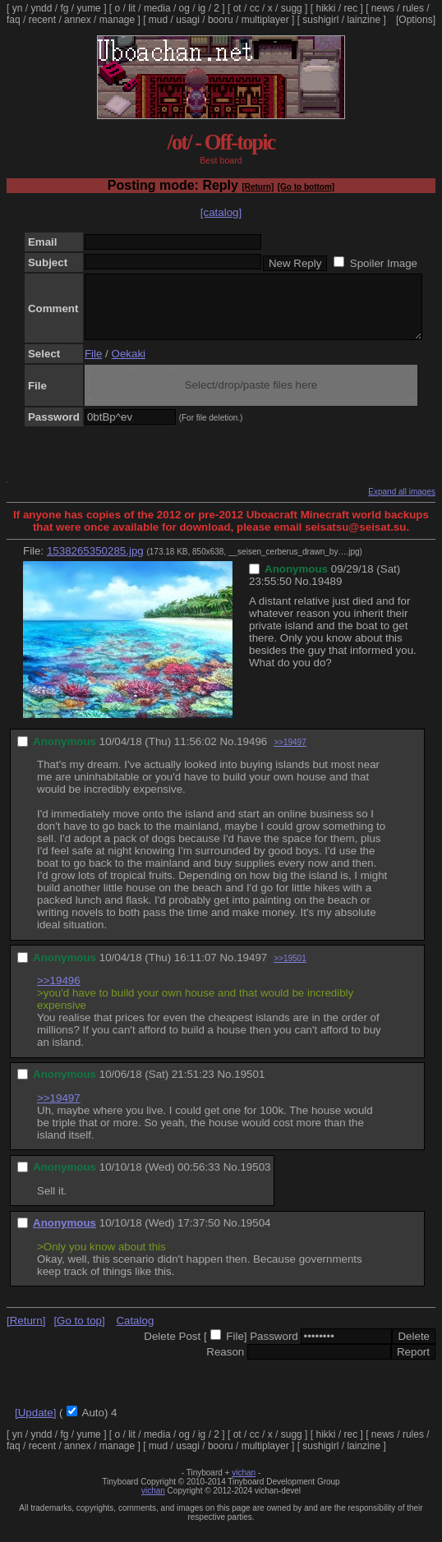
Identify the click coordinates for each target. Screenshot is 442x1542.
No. (303, 593)
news (382, 8)
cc (255, 8)
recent (42, 19)
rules (413, 8)
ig (201, 8)
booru (220, 19)
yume (88, 8)
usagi (188, 19)
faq (14, 19)
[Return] (258, 186)
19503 (255, 1179)
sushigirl (320, 19)
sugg (291, 8)
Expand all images (401, 504)
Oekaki (128, 366)
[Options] (415, 19)
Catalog (135, 1333)
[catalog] (221, 212)
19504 (255, 1235)
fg (64, 8)
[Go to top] (78, 1333)
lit (132, 8)
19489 (326, 593)
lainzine (363, 19)
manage (117, 19)
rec (351, 8)
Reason (225, 1364)
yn (17, 8)
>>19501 (290, 970)
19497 (252, 970)
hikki (325, 8)
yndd (41, 8)
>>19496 (59, 993)
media (157, 8)
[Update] (35, 1425)
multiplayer (265, 19)
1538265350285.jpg (95, 563)
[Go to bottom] (306, 186)
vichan (244, 1484)
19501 (249, 1086)
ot (237, 8)
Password (274, 1348)
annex (77, 19)
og (184, 8)
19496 (252, 754)
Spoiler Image (383, 263)
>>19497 (290, 754)
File (93, 366)
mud (158, 19)
